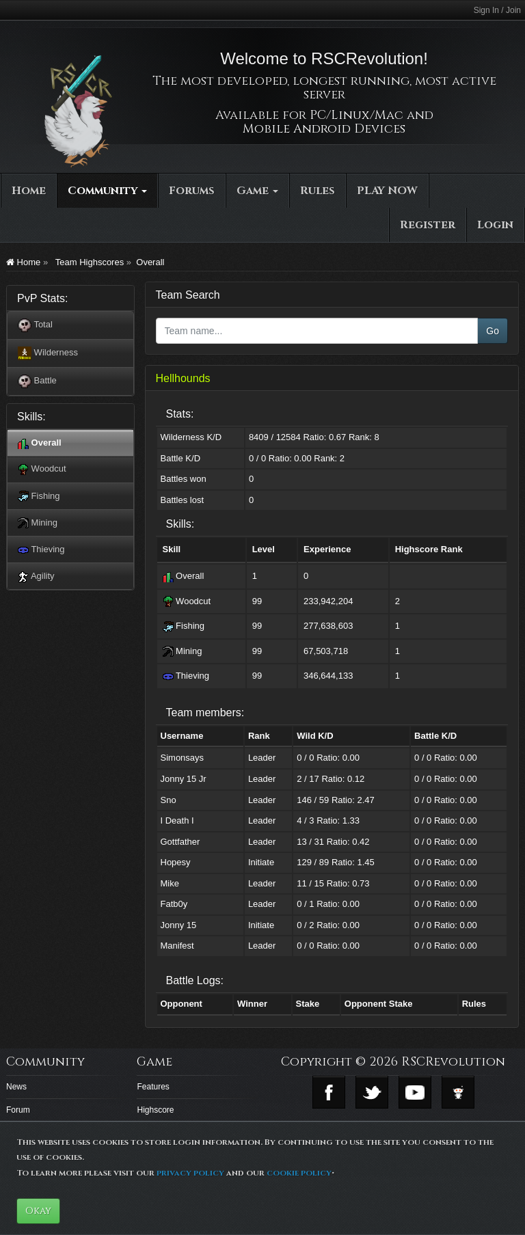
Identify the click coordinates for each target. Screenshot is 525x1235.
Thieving (41, 550)
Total (35, 325)
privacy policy (190, 1172)
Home (29, 190)
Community (107, 190)
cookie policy (299, 1172)
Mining (37, 523)
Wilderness (48, 353)
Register (427, 224)
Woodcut (42, 469)
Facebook (328, 1092)
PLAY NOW (387, 190)
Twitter (371, 1092)
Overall (150, 262)
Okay (38, 1210)
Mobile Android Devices (324, 128)
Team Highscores (88, 262)
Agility (36, 576)
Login (495, 224)
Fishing (39, 496)
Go (492, 330)
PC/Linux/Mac (356, 115)
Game (257, 190)
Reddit (458, 1092)
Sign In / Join (497, 10)
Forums (192, 190)
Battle (37, 381)
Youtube (415, 1092)
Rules (317, 190)
